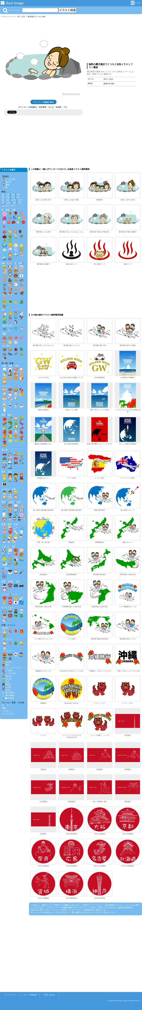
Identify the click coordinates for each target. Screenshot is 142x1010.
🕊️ (21, 313)
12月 (8, 203)
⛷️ (4, 563)
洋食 (10, 366)
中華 (16, 366)
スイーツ (6, 386)
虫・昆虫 (6, 346)
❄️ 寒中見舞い (9, 692)
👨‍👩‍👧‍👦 (4, 484)
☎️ (10, 585)
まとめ (136, 3)
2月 (19, 203)
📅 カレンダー (9, 205)
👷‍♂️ (15, 493)
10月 (13, 200)
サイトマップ (10, 995)
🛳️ (10, 467)
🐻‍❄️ (21, 276)
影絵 (20, 263)
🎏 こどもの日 (9, 179)
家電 (3, 581)
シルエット (7, 711)
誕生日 (5, 628)
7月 (13, 197)
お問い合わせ (49, 995)
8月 (18, 197)
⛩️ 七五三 (6, 690)
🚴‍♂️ (21, 458)
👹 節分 (5, 665)
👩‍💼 (10, 493)
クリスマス (7, 639)
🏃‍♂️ (15, 514)
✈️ (21, 462)
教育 (3, 502)
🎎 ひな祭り (7, 670)
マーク (14, 594)
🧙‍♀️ (21, 654)
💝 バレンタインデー (12, 668)
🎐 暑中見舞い (9, 695)
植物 (8, 210)
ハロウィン (7, 651)
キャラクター (7, 607)
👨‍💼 (4, 493)
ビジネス (5, 489)
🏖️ (21, 254)
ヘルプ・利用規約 (29, 995)
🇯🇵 (15, 603)
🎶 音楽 (5, 568)
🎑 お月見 (6, 687)
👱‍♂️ (4, 480)
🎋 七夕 (5, 681)
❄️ (15, 250)
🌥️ (4, 250)
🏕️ (15, 563)
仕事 (14, 489)
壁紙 (4, 708)
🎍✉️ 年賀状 (8, 698)
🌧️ (10, 250)
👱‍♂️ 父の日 (6, 679)
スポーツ (5, 546)
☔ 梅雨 (5, 184)
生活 (10, 472)
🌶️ (21, 427)
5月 (18, 194)
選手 (14, 546)
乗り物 (4, 450)
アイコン (5, 594)
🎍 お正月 (6, 662)
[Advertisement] (111, 39)
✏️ (21, 506)
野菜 (3, 415)
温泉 (23, 16)
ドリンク (6, 402)
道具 (18, 581)
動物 (3, 263)
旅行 (18, 16)
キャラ (9, 263)
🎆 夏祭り (6, 684)
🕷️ (10, 659)
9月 (7, 200)
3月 (7, 194)
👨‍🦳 (10, 480)
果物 (9, 415)
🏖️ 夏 (4, 187)
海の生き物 (7, 325)
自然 (14, 210)
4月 (13, 194)
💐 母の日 (6, 182)
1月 (14, 203)
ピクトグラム (8, 713)
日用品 (11, 581)
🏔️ (15, 254)
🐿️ (10, 289)
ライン (9, 705)
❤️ (10, 532)
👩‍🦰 (21, 475)
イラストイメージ (7, 16)
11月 (20, 200)
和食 (4, 366)
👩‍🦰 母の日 (6, 676)
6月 (7, 197)
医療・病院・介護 (9, 524)
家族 (3, 472)
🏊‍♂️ (21, 559)
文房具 (11, 502)
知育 (19, 502)
